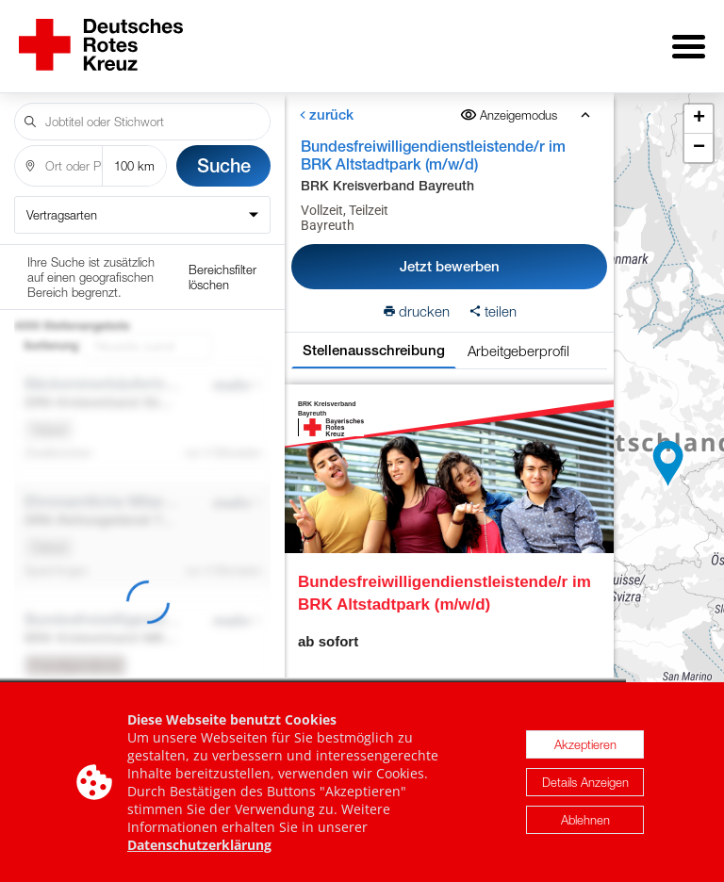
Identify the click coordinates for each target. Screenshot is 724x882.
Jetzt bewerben (450, 253)
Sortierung (51, 267)
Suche (224, 152)
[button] (668, 457)
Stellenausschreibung (374, 337)
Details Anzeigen (585, 782)
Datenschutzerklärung (199, 845)
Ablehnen (585, 819)
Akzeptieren (585, 744)
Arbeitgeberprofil (518, 337)
